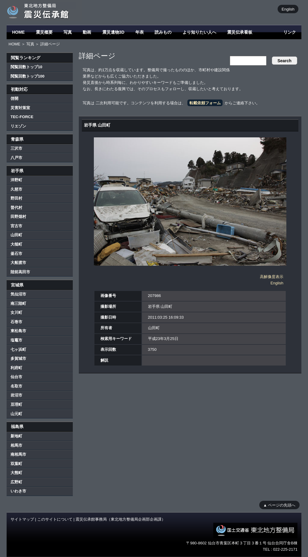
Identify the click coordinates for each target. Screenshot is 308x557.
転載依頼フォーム (205, 103)
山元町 (16, 414)
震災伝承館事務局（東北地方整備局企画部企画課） (120, 519)
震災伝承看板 (239, 32)
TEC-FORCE (22, 117)
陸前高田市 (20, 272)
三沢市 (16, 148)
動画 (87, 32)
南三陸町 (18, 303)
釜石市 (16, 253)
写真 (67, 32)
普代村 (16, 207)
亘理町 (16, 404)
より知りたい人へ (199, 32)
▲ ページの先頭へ (279, 505)
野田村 (16, 198)
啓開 (14, 98)
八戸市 (16, 157)
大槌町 (16, 244)
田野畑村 (18, 216)
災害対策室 (20, 108)
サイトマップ (22, 519)
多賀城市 (18, 358)
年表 (139, 32)
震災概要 (44, 32)
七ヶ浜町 (18, 349)
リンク (289, 32)
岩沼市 (16, 395)
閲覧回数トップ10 (26, 67)
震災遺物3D (113, 32)
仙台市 (16, 377)
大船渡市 (18, 262)
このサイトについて (54, 519)
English (288, 9)
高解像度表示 (271, 276)
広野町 (16, 482)
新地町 (16, 436)
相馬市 (16, 445)
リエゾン (18, 126)
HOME (18, 32)
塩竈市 (16, 340)
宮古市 (16, 226)
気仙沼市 (18, 294)
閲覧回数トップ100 (28, 76)
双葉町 (16, 463)
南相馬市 (18, 454)
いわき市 (18, 491)
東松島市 (18, 331)
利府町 (16, 368)
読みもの (163, 32)
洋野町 (16, 180)
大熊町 (16, 472)
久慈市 (16, 189)
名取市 (16, 386)
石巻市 (16, 322)
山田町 (16, 235)
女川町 (16, 312)
